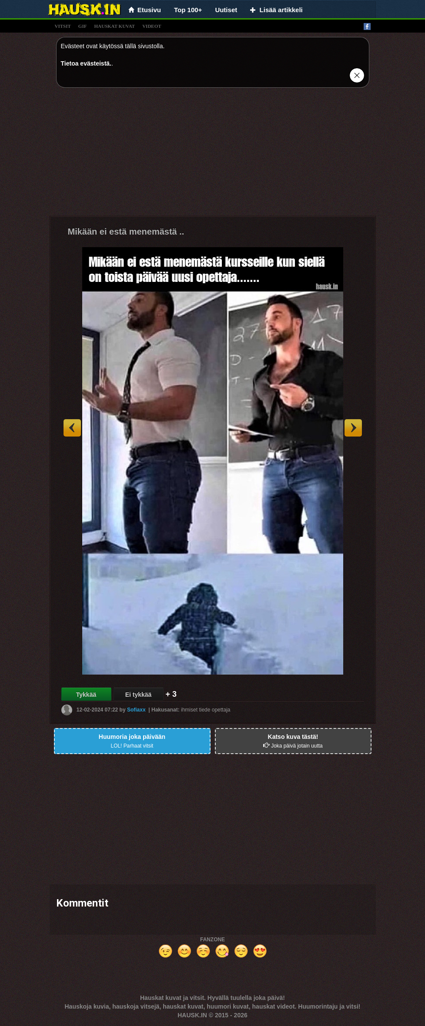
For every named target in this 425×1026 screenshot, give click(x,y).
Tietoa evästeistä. (86, 63)
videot (151, 26)
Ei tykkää (138, 694)
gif (82, 26)
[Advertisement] (213, 155)
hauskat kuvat (114, 26)
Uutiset (226, 9)
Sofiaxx (136, 710)
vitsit (63, 26)
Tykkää (86, 694)
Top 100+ (188, 9)
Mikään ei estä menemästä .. (126, 231)
